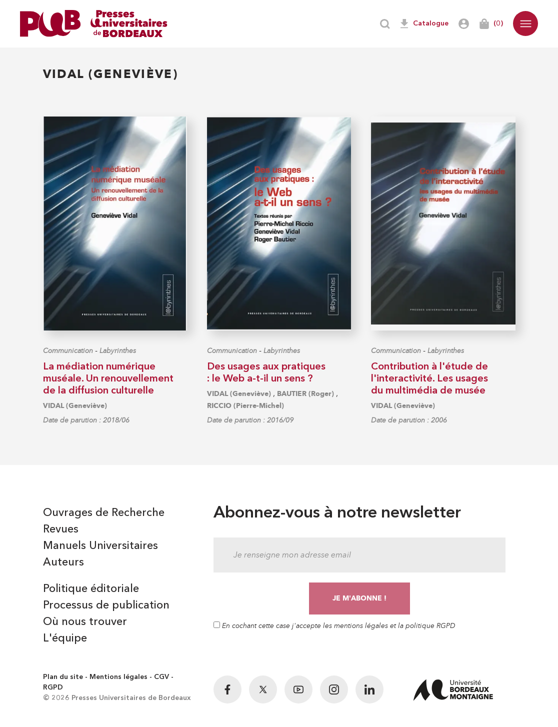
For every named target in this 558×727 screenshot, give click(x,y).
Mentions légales (119, 677)
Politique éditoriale (91, 589)
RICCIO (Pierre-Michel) (245, 406)
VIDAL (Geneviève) (75, 406)
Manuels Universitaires (100, 546)
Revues (60, 529)
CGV (161, 677)
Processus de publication (106, 605)
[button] (525, 23)
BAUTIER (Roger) (305, 394)
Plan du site (63, 677)
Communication (68, 350)
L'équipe (65, 638)
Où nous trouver (85, 622)
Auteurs (63, 562)
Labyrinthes (118, 350)
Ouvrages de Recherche (103, 513)
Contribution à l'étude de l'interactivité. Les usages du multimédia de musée (429, 379)
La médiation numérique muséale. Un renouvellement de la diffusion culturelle (108, 379)
